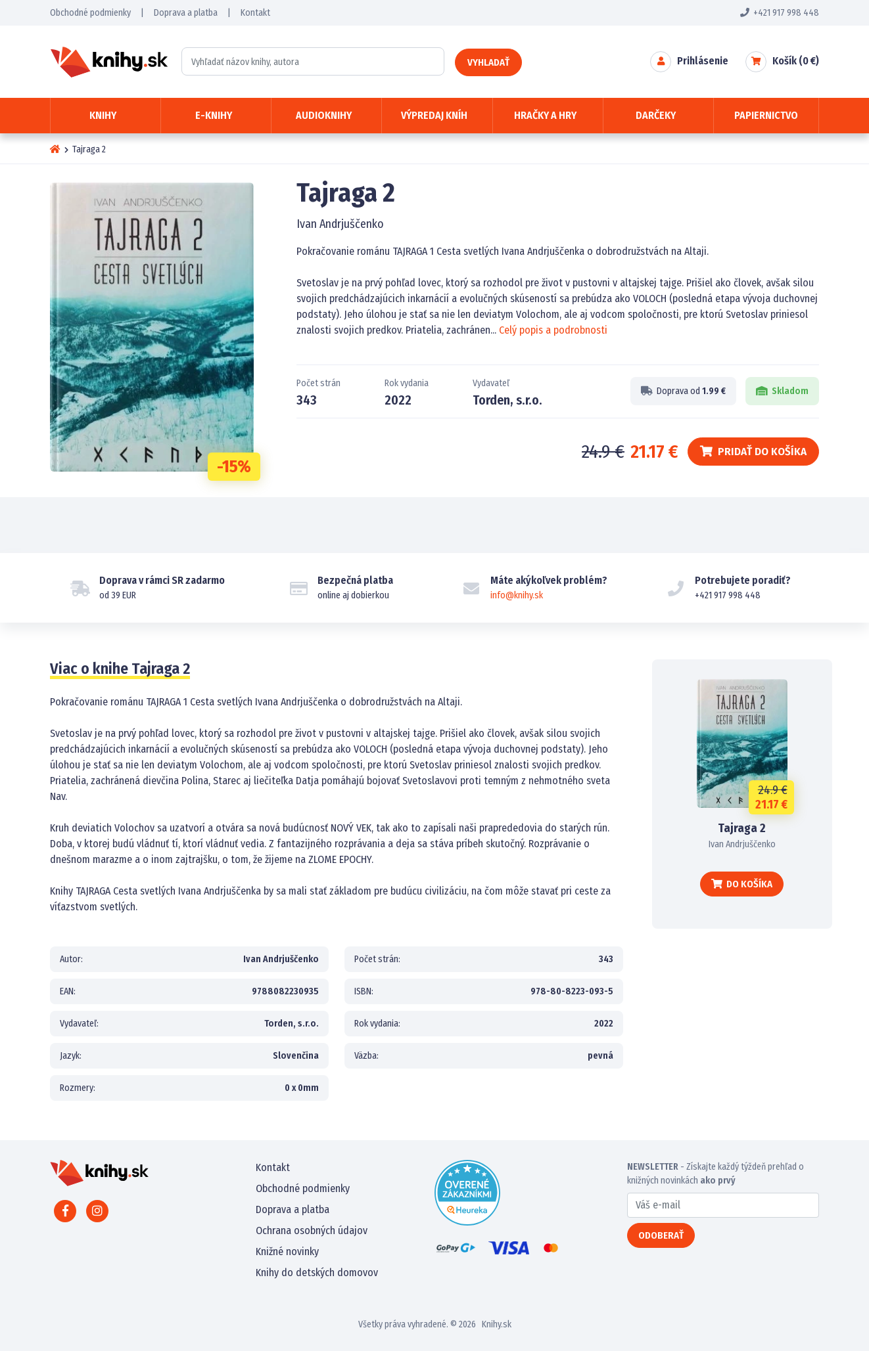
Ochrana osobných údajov (311, 1230)
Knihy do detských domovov (317, 1272)
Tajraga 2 (742, 828)
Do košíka (741, 884)
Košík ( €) (795, 61)
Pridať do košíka (753, 451)
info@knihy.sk (516, 595)
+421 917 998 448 (779, 12)
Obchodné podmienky (90, 12)
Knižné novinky (287, 1251)
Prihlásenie (702, 61)
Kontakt (255, 12)
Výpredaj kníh (434, 115)
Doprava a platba (186, 12)
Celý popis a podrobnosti (553, 330)
